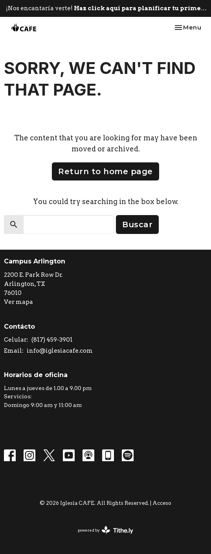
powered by (105, 530)
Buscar (137, 224)
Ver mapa (18, 302)
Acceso (161, 503)
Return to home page (105, 171)
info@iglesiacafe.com (60, 350)
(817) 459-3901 (52, 339)
